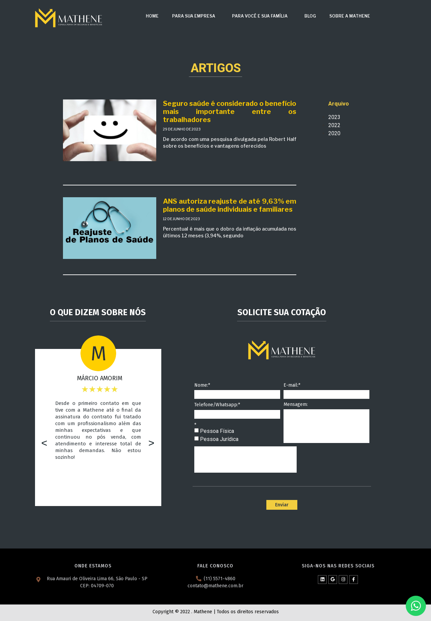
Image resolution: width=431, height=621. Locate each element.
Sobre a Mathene (349, 16)
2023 (334, 117)
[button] (44, 443)
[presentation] (245, 459)
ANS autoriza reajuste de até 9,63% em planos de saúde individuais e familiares (229, 205)
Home (152, 16)
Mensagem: (296, 404)
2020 (334, 133)
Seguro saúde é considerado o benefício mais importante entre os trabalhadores (229, 111)
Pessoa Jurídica (219, 439)
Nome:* (202, 385)
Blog (310, 16)
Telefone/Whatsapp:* (217, 405)
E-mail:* (292, 385)
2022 (334, 125)
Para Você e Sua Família (261, 16)
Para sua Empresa (195, 16)
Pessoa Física (217, 431)
